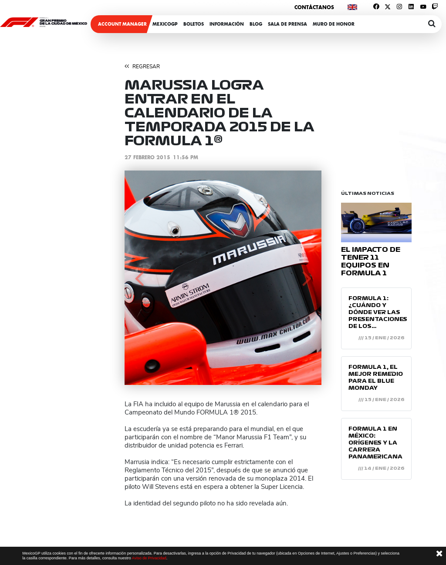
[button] (139, 278)
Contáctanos (314, 7)
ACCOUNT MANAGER (122, 24)
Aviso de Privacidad (149, 558)
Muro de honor (334, 24)
